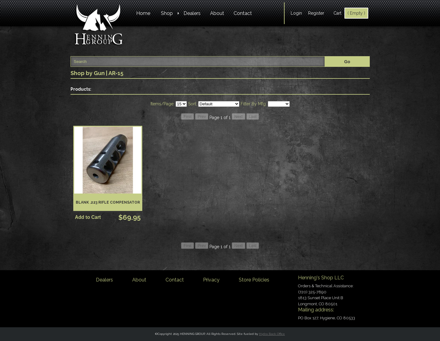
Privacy (211, 280)
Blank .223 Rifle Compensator (108, 202)
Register (316, 13)
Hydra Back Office (272, 334)
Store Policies (254, 280)
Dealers (192, 13)
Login (296, 13)
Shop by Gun (88, 73)
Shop (167, 13)
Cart (337, 13)
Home (143, 13)
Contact (243, 13)
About (217, 13)
